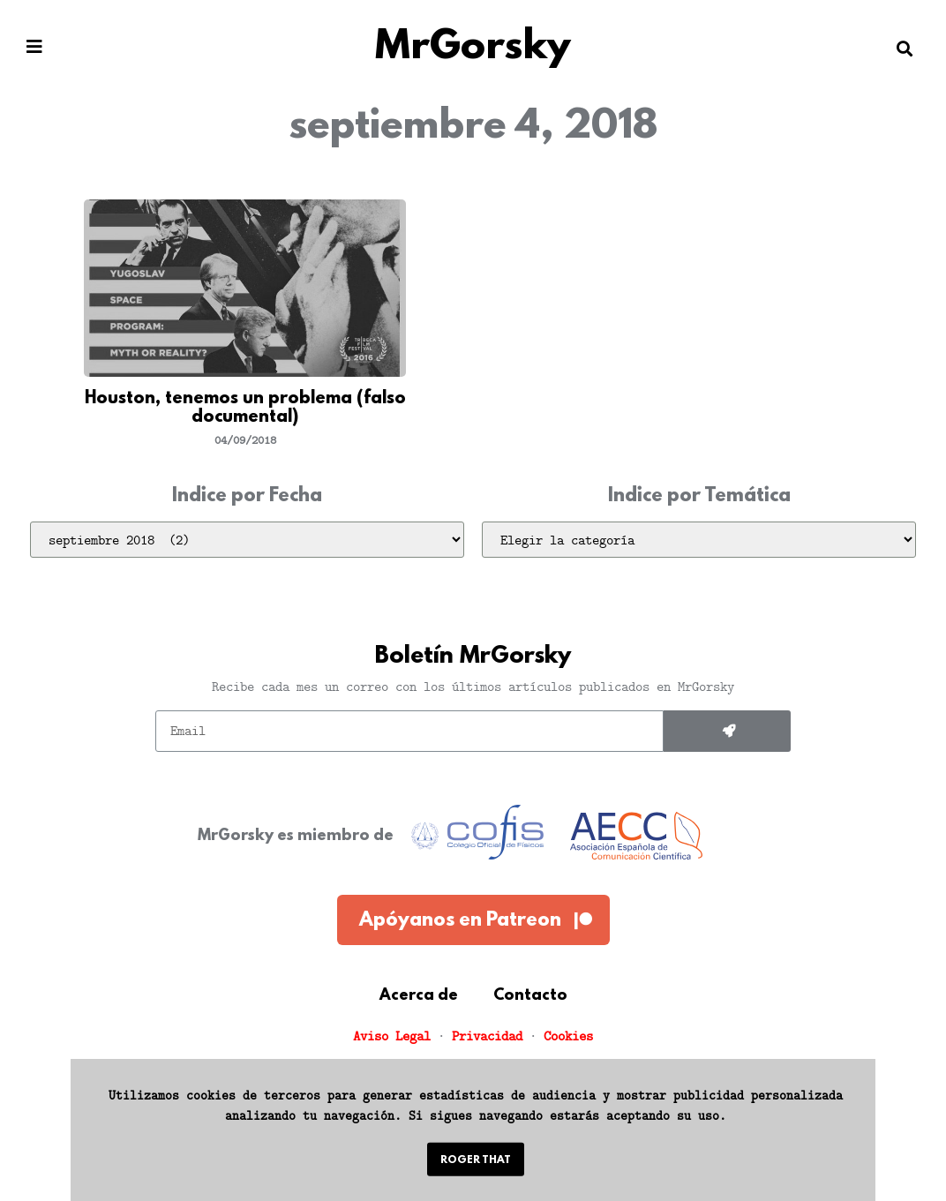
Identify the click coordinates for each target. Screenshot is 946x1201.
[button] (34, 47)
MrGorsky (473, 48)
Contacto (530, 996)
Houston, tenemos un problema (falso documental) (245, 408)
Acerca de (418, 996)
